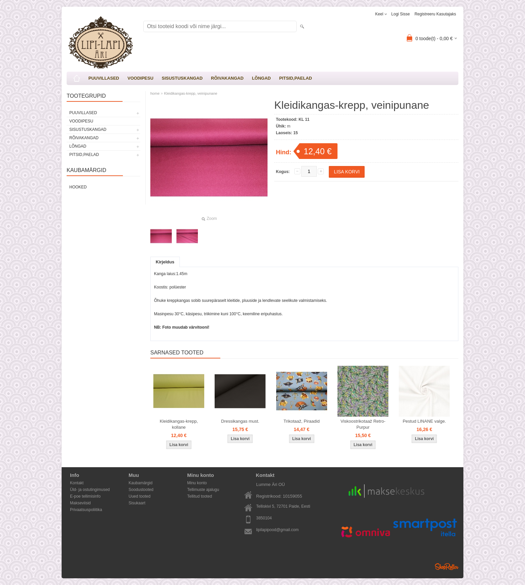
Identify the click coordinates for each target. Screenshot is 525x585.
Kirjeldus (165, 261)
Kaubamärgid (140, 483)
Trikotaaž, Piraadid (302, 421)
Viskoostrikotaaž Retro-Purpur (363, 424)
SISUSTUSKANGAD (182, 78)
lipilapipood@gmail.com (277, 529)
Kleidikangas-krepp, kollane (179, 424)
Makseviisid (80, 503)
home (155, 93)
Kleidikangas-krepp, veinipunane (190, 93)
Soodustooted (141, 489)
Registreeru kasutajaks (435, 14)
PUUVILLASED (103, 78)
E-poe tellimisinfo (85, 496)
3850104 (264, 518)
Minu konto (197, 483)
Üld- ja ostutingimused (90, 489)
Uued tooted (139, 496)
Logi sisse (400, 14)
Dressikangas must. (240, 421)
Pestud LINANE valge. (424, 421)
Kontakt (77, 483)
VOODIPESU (140, 78)
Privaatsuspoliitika (86, 509)
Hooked (78, 187)
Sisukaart (137, 503)
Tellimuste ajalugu (203, 489)
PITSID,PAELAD (295, 78)
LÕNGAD (261, 78)
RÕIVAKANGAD (227, 78)
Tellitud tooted (199, 496)
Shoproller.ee (446, 566)
